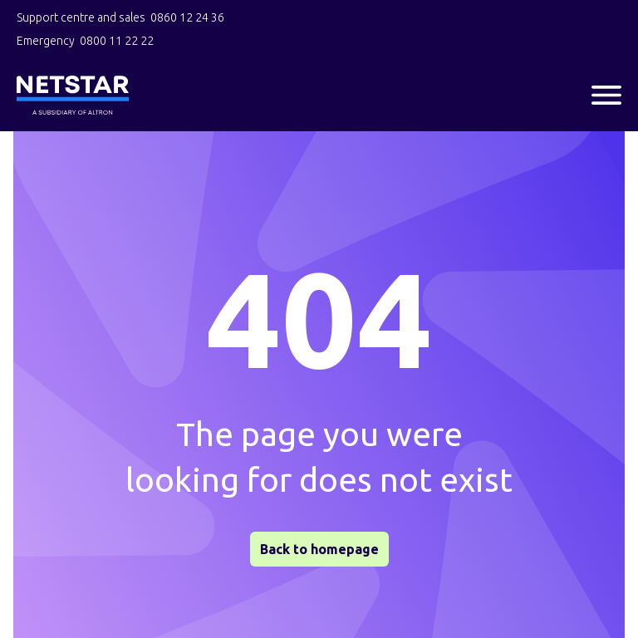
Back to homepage (319, 549)
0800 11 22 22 (117, 40)
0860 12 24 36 (187, 17)
